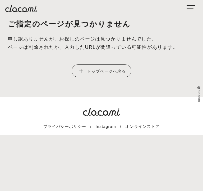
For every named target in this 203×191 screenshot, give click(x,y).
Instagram (105, 126)
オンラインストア (142, 126)
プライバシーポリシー (64, 126)
